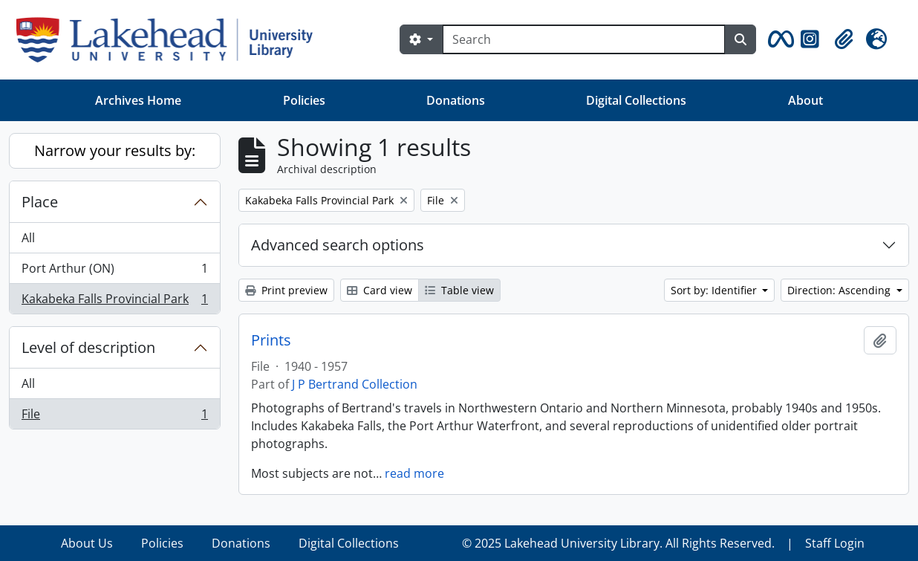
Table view (459, 290)
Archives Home (138, 100)
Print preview (286, 290)
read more (414, 473)
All (28, 238)
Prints (271, 340)
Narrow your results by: (114, 150)
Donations (455, 100)
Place (40, 202)
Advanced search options (337, 245)
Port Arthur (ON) (114, 271)
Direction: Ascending (840, 290)
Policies (304, 100)
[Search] (584, 39)
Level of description (88, 347)
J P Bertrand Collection (354, 384)
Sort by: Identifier (715, 290)
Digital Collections (636, 100)
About (805, 100)
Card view (379, 290)
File (114, 417)
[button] (778, 39)
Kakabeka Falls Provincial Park (114, 302)
